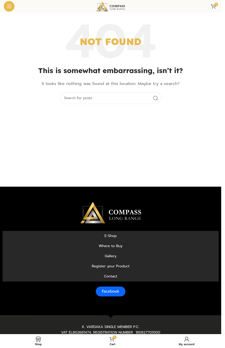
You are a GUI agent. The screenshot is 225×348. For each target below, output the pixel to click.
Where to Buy (111, 246)
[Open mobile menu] (9, 6)
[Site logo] (110, 6)
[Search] (110, 98)
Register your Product (110, 266)
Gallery (111, 256)
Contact (110, 276)
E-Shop (111, 235)
